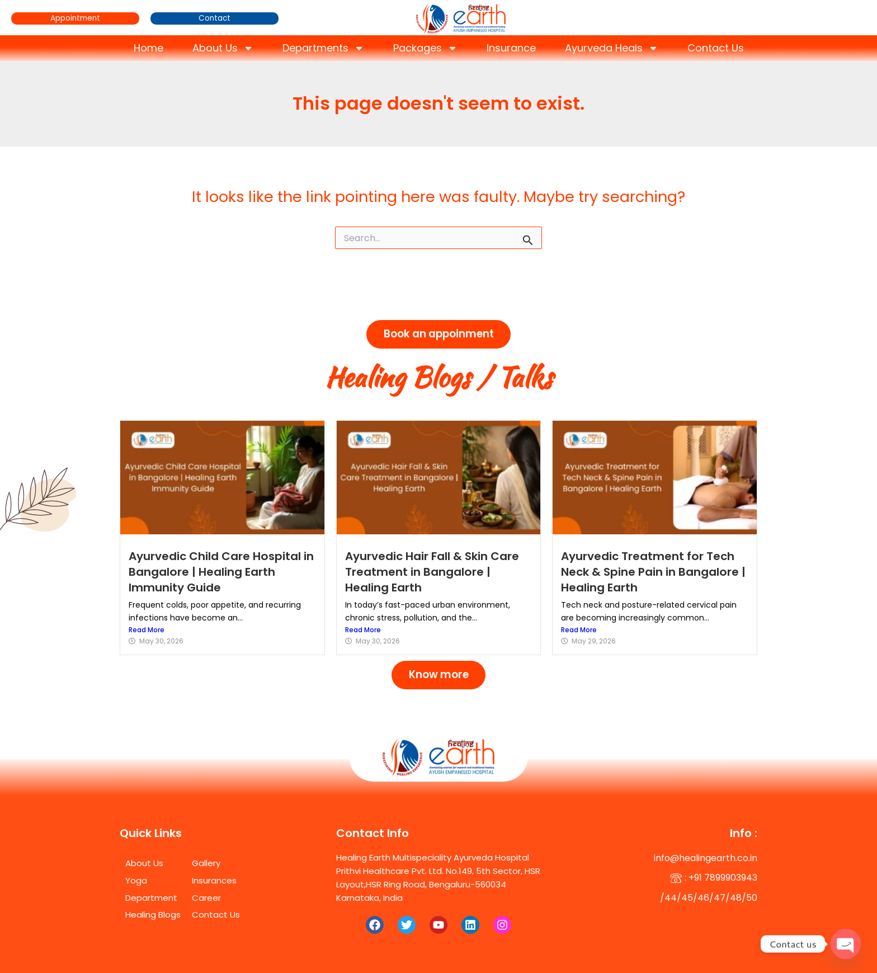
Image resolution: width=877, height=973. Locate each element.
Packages (425, 48)
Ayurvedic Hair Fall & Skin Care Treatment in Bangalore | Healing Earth (437, 566)
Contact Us (715, 48)
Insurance (511, 48)
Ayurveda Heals (611, 48)
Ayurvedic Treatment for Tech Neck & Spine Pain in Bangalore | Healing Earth (653, 566)
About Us (222, 48)
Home (148, 48)
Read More (146, 624)
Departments (323, 48)
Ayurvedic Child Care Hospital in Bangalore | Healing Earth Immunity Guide (219, 566)
